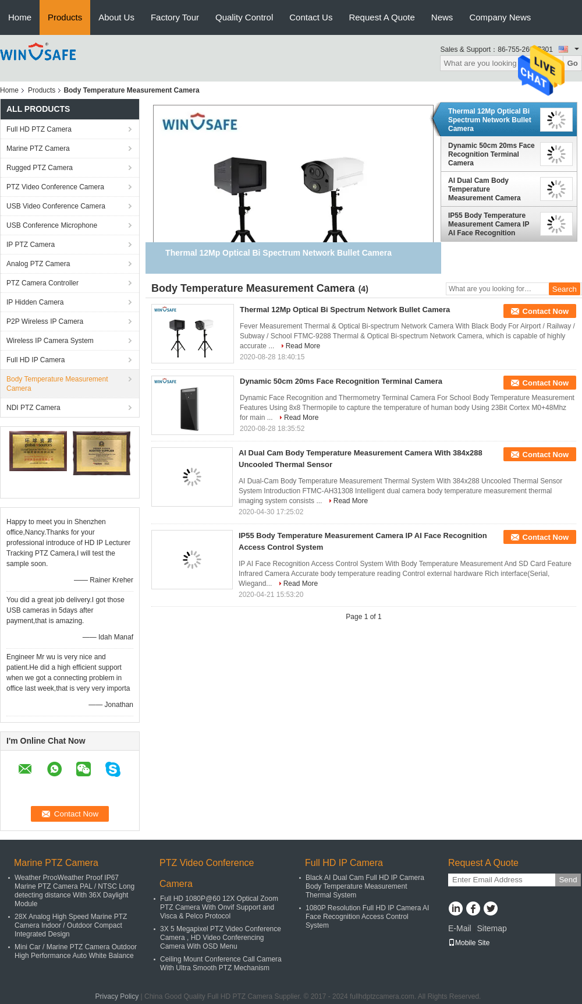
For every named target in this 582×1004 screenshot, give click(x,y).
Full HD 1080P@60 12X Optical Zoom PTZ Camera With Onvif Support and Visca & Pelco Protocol (219, 907)
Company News (500, 17)
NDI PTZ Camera (33, 408)
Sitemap (491, 928)
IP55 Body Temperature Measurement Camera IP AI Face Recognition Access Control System (488, 224)
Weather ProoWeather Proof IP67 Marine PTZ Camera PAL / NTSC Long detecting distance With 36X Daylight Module (74, 891)
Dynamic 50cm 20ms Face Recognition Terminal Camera (491, 154)
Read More (303, 346)
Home (19, 17)
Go (572, 63)
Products (65, 17)
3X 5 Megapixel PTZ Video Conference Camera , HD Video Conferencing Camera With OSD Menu (220, 937)
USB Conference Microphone (51, 225)
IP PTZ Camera (30, 245)
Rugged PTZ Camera (39, 168)
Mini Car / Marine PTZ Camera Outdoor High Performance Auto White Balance (76, 951)
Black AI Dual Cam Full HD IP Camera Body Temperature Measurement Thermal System (365, 886)
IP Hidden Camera (35, 302)
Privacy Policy (117, 996)
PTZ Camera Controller (42, 283)
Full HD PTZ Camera (39, 129)
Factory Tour (175, 17)
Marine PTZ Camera (38, 148)
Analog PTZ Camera (38, 264)
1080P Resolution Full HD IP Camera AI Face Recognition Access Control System (367, 916)
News (442, 17)
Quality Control (244, 17)
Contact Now (546, 311)
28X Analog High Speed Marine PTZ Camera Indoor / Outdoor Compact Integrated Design (71, 925)
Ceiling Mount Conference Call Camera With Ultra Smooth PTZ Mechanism (221, 963)
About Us (116, 17)
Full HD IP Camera (35, 360)
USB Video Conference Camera (55, 206)
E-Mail (459, 928)
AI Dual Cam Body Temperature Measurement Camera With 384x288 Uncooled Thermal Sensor (487, 189)
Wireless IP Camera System (50, 341)
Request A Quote (381, 17)
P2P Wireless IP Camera (44, 321)
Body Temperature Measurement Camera (57, 384)
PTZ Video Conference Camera (55, 187)
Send (568, 879)
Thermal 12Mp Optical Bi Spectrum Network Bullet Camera (489, 120)
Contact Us (310, 17)
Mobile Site (468, 943)
